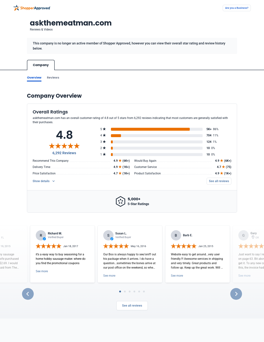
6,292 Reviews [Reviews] (64, 153)
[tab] (120, 291)
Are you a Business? (236, 7)
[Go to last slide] (28, 294)
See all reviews (132, 305)
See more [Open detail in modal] (42, 271)
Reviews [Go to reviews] (53, 77)
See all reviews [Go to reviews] (219, 181)
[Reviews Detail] (44, 181)
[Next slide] (236, 294)
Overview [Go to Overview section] (34, 77)
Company (41, 65)
